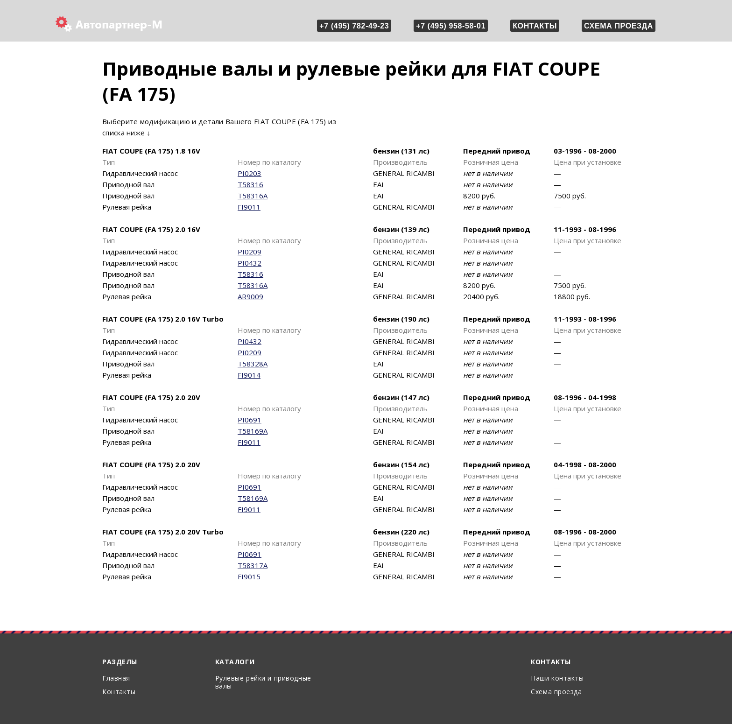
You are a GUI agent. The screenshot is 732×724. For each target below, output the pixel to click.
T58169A (252, 431)
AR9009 (250, 296)
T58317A (252, 565)
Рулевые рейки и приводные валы (263, 682)
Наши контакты (557, 678)
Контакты (535, 26)
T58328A (252, 363)
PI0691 (249, 419)
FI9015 (249, 576)
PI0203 (249, 173)
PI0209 (249, 251)
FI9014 (249, 375)
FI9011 (249, 206)
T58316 (250, 184)
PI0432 (249, 262)
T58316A (252, 195)
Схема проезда (618, 26)
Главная (116, 678)
